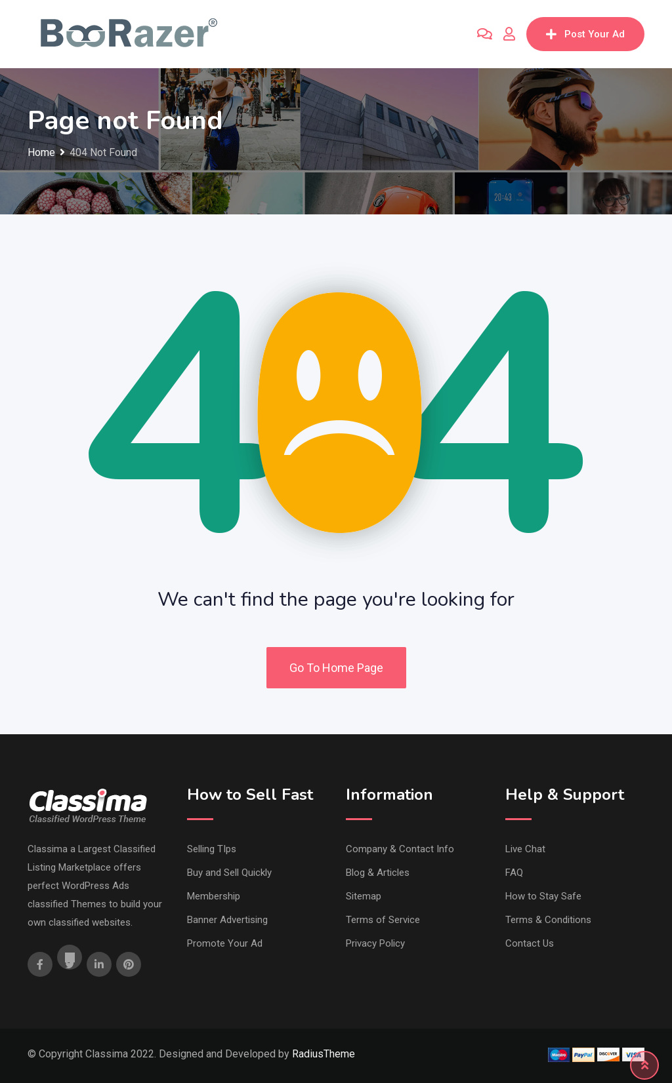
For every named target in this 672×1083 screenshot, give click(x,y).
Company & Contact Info (400, 849)
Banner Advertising (227, 920)
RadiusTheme (323, 1054)
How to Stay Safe (543, 896)
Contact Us (529, 943)
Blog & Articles (378, 872)
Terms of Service (383, 920)
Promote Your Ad (224, 943)
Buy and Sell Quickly (229, 872)
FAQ (514, 872)
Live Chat (525, 849)
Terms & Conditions (548, 920)
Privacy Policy (375, 943)
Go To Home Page (336, 668)
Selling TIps (211, 849)
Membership (213, 896)
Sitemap (363, 896)
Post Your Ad (585, 34)
